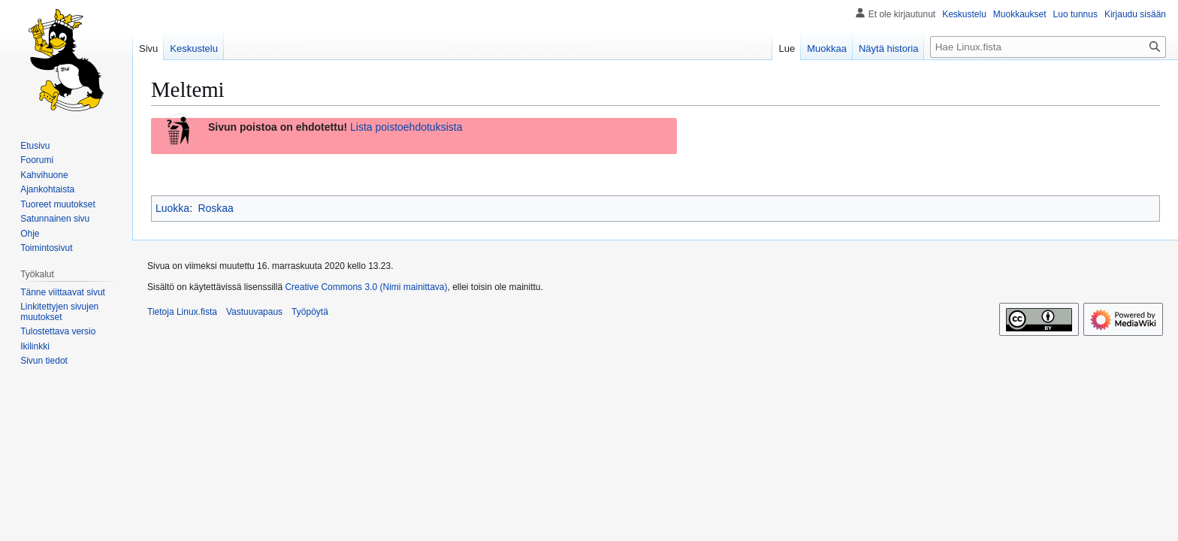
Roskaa (215, 208)
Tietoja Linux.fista (182, 312)
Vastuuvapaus (254, 312)
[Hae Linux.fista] (1048, 47)
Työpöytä (309, 312)
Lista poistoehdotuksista (406, 127)
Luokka (172, 208)
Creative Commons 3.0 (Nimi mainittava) (366, 287)
